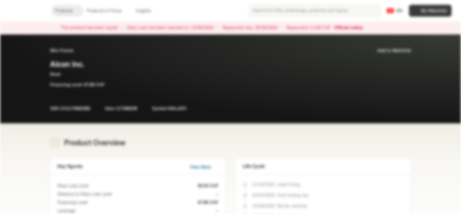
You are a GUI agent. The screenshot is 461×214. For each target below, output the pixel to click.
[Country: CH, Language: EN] (394, 10)
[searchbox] (314, 11)
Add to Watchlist (390, 50)
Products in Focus (108, 10)
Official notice (351, 28)
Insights (147, 10)
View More (204, 167)
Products (67, 10)
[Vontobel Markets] (26, 11)
